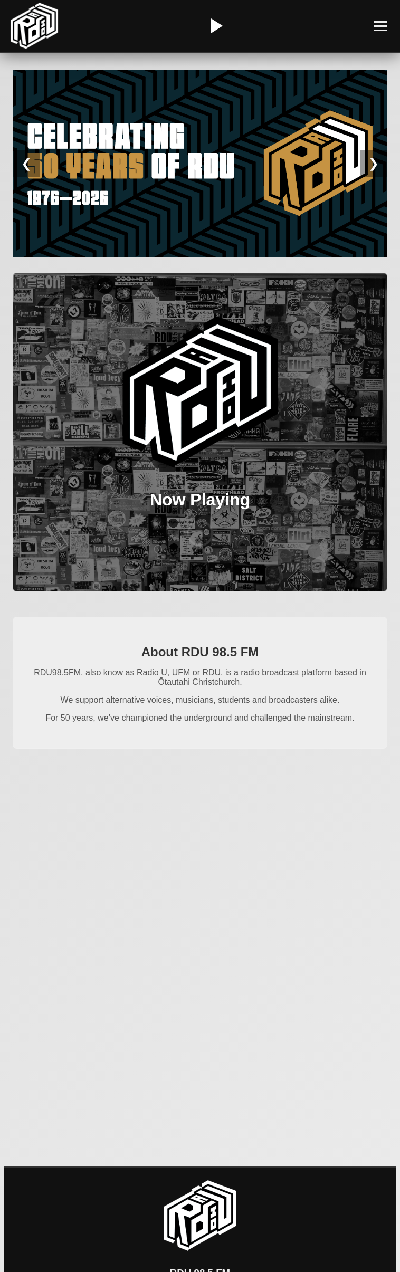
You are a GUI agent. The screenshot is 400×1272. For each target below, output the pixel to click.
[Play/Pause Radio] (215, 26)
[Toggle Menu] (381, 26)
